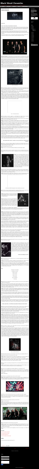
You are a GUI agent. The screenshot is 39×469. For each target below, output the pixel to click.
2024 (32, 28)
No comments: (3, 445)
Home (15, 448)
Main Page (32, 21)
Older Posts (27, 448)
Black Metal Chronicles (12, 3)
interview (14, 6)
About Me (32, 22)
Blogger (24, 467)
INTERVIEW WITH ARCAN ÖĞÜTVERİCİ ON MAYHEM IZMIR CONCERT (34, 11)
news (19, 6)
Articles (3, 6)
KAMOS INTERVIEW (5, 10)
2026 (32, 26)
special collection (24, 6)
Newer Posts (2, 448)
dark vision (8, 6)
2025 (32, 27)
